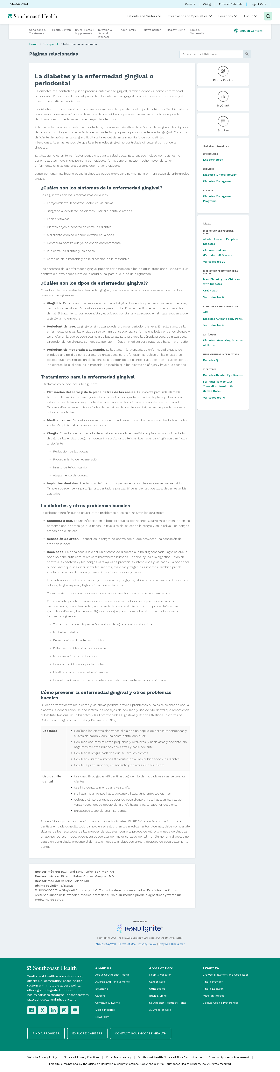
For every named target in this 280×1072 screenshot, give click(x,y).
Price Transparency (118, 1057)
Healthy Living (176, 29)
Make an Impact (213, 995)
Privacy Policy (147, 943)
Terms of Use (127, 943)
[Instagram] (64, 1010)
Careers (190, 4)
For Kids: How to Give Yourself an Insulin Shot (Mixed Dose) (219, 386)
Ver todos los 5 (213, 325)
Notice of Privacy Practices (81, 1057)
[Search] (268, 16)
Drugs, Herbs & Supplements (84, 31)
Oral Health (210, 290)
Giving (207, 4)
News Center (152, 29)
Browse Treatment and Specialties (225, 974)
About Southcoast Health (112, 974)
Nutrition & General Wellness (105, 33)
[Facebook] (31, 1010)
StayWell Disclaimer (172, 943)
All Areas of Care (160, 1009)
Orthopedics (157, 988)
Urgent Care (258, 4)
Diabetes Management (218, 181)
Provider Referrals (230, 4)
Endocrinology (213, 159)
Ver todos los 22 (214, 261)
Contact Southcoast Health (140, 1033)
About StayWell (105, 943)
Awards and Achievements (112, 981)
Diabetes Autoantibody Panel (222, 318)
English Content (251, 31)
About (251, 16)
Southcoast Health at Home (167, 1002)
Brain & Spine (158, 995)
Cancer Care (157, 981)
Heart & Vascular (160, 974)
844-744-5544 (19, 4)
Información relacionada (80, 44)
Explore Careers (87, 1033)
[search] (211, 54)
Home (33, 44)
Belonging (101, 988)
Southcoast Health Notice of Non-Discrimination (170, 1057)
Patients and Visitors (144, 16)
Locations (228, 16)
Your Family (128, 29)
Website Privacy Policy (42, 1057)
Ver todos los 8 (213, 297)
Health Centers (62, 29)
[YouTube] (75, 1010)
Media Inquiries (105, 1009)
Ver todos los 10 (214, 397)
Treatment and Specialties (190, 16)
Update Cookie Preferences (221, 1002)
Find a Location (213, 988)
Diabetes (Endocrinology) (220, 174)
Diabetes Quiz (212, 360)
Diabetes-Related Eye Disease (223, 375)
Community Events (107, 1002)
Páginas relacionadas (53, 54)
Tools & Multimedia (197, 31)
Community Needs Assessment (229, 1057)
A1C (205, 312)
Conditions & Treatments (37, 31)
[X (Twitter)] (42, 1010)
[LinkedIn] (53, 1010)
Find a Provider (213, 981)
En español (50, 44)
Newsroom (102, 1016)
